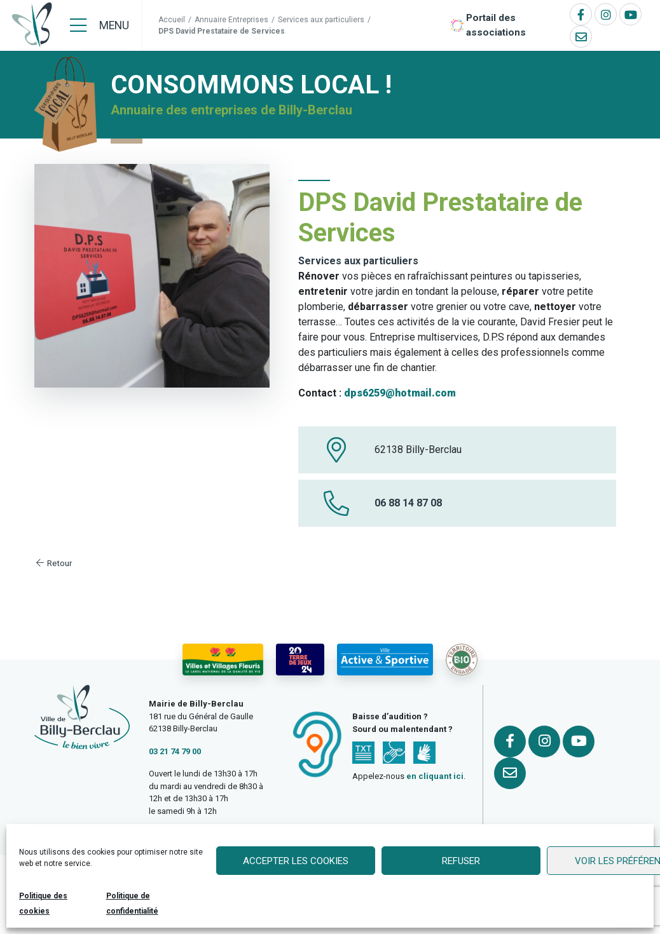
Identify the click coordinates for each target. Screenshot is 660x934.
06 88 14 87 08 (408, 503)
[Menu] (99, 25)
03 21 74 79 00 (175, 751)
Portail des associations (496, 25)
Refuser (461, 861)
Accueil (171, 19)
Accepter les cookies (295, 861)
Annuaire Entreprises (231, 19)
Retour (53, 563)
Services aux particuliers (321, 19)
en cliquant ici (435, 776)
